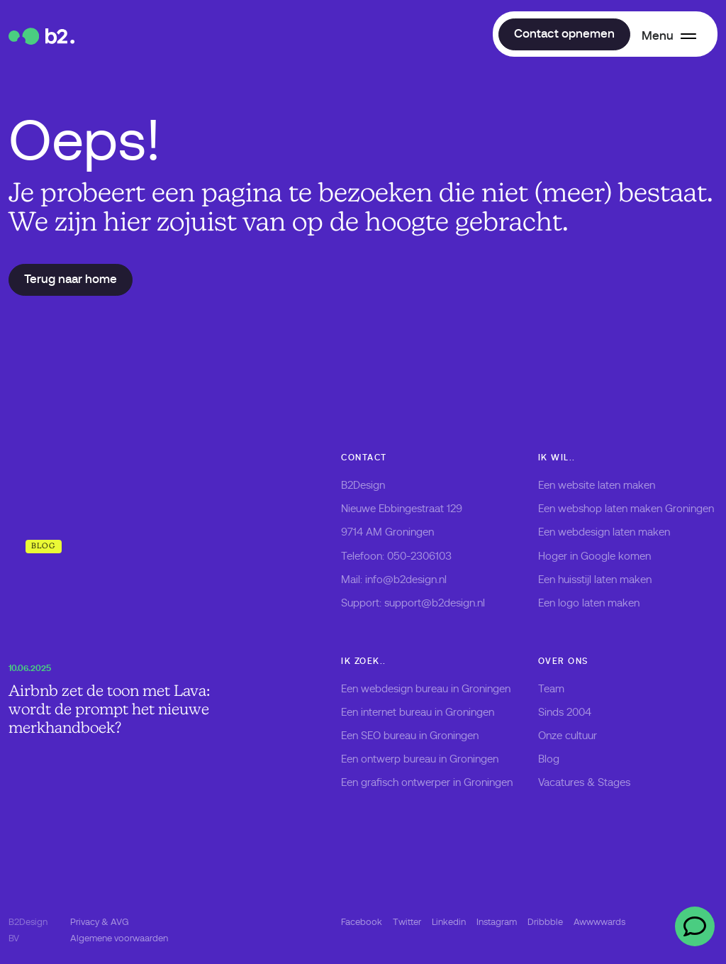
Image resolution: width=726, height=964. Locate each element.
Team (551, 688)
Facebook (361, 921)
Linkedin (449, 921)
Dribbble (545, 921)
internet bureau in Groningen (427, 712)
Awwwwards (599, 921)
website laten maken (606, 485)
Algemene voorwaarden (119, 938)
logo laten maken (599, 603)
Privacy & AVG (99, 921)
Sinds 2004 (564, 712)
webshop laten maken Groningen (636, 508)
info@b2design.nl (406, 579)
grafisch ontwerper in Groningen (437, 782)
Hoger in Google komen (594, 556)
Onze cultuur (567, 735)
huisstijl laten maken (605, 579)
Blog (548, 759)
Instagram (496, 921)
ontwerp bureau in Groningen (429, 759)
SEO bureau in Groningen (420, 735)
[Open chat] (695, 926)
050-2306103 (419, 556)
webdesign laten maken (614, 532)
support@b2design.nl (434, 603)
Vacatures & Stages (584, 782)
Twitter (407, 921)
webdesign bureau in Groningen (435, 688)
